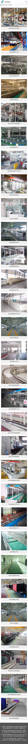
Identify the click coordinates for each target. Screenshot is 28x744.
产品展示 (10, 4)
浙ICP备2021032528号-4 (19, 736)
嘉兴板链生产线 (14, 551)
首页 (6, 4)
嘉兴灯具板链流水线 (14, 575)
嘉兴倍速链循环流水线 (14, 480)
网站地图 (11, 740)
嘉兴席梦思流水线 (14, 76)
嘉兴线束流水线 (14, 99)
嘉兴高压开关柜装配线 (14, 670)
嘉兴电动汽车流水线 (14, 28)
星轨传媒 (24, 740)
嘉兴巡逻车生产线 (14, 52)
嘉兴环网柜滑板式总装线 (14, 694)
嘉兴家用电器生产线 (14, 409)
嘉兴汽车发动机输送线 (14, 123)
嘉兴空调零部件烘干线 (14, 313)
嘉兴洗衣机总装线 (14, 195)
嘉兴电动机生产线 (14, 528)
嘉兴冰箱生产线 (14, 147)
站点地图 (15, 740)
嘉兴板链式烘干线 (14, 290)
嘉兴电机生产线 (14, 361)
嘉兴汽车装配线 (14, 337)
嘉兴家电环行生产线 (14, 504)
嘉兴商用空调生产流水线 (14, 171)
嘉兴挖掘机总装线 (14, 599)
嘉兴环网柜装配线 (14, 718)
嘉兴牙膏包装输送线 (14, 385)
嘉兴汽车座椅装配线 (14, 456)
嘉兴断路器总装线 (14, 266)
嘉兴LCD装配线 (14, 218)
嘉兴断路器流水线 (14, 242)
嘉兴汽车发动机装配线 (14, 432)
